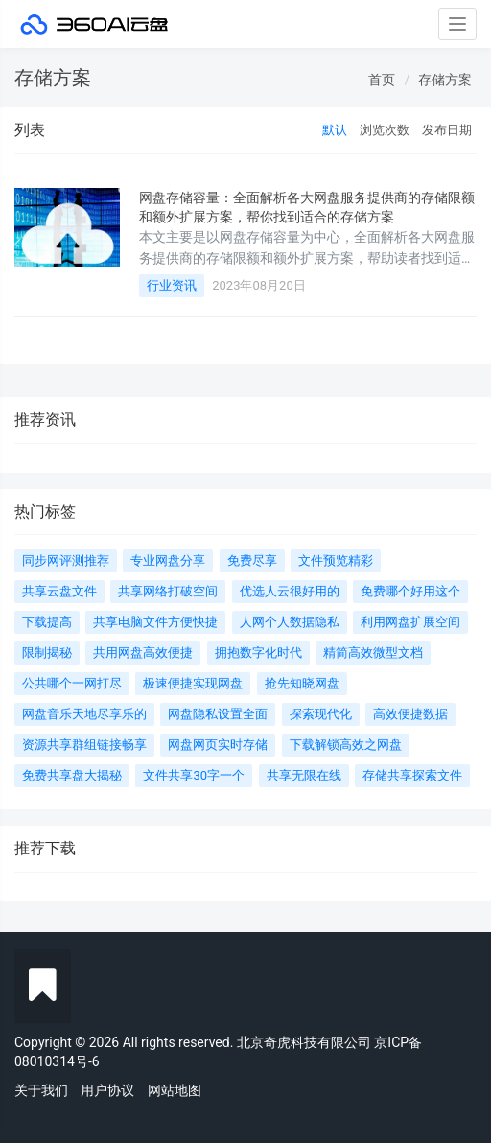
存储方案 (445, 79)
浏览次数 (384, 130)
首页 (381, 79)
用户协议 (107, 1090)
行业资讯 (172, 285)
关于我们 (41, 1090)
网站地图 (174, 1090)
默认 (334, 130)
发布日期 (447, 130)
